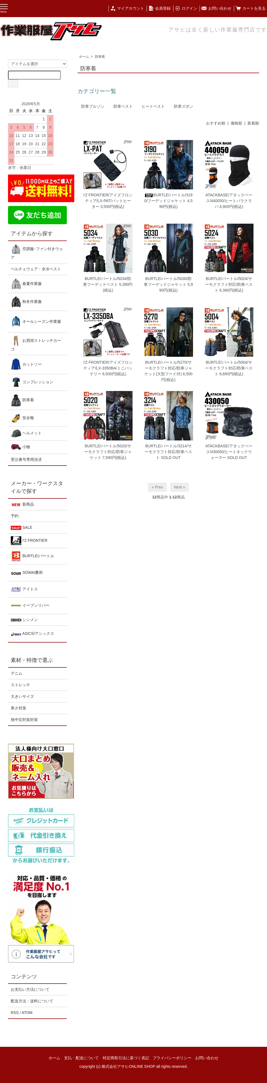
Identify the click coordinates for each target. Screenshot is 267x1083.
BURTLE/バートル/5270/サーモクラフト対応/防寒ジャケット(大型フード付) (168, 368)
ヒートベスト (153, 106)
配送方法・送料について (32, 1001)
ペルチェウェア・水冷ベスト (36, 269)
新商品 (22, 504)
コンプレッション (32, 382)
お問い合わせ (216, 8)
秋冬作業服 (26, 302)
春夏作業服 (26, 284)
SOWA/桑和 (27, 572)
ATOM (27, 1012)
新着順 (253, 123)
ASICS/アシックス (32, 633)
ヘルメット (26, 433)
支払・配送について (81, 1058)
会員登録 (159, 8)
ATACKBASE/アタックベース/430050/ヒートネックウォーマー (228, 452)
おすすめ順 (215, 123)
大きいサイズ (22, 696)
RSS (15, 1012)
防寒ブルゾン (92, 106)
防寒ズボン (183, 106)
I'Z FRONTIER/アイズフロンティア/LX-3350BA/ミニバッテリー (108, 368)
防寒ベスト (123, 106)
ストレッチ (20, 685)
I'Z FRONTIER (29, 540)
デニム (16, 673)
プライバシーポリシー (172, 1058)
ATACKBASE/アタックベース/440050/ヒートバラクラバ (228, 201)
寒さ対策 (18, 708)
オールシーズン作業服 (36, 322)
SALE (21, 527)
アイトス (24, 589)
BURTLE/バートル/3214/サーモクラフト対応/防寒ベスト (168, 452)
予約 (14, 516)
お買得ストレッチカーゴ (36, 343)
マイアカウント (127, 8)
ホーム (84, 57)
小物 (20, 447)
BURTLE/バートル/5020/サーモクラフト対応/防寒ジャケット (108, 452)
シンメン (24, 619)
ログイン (186, 8)
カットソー (26, 364)
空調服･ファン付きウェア (37, 252)
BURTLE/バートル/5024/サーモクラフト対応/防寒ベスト (229, 284)
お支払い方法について (30, 989)
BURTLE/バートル (32, 556)
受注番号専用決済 (26, 459)
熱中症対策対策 (24, 719)
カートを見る (251, 8)
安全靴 (22, 418)
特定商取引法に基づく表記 (126, 1058)
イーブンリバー (30, 605)
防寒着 (100, 57)
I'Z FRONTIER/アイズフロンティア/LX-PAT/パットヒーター (108, 201)
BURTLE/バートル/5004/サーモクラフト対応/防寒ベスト (229, 368)
